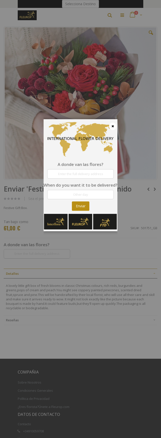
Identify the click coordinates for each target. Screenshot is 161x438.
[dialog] (80, 219)
